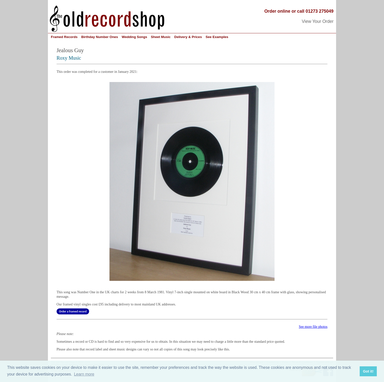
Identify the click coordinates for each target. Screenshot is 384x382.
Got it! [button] (368, 371)
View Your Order (318, 21)
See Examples (217, 37)
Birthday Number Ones (99, 37)
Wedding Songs (134, 37)
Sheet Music (161, 37)
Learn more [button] (84, 374)
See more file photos (313, 327)
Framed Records (64, 37)
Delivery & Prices (188, 37)
